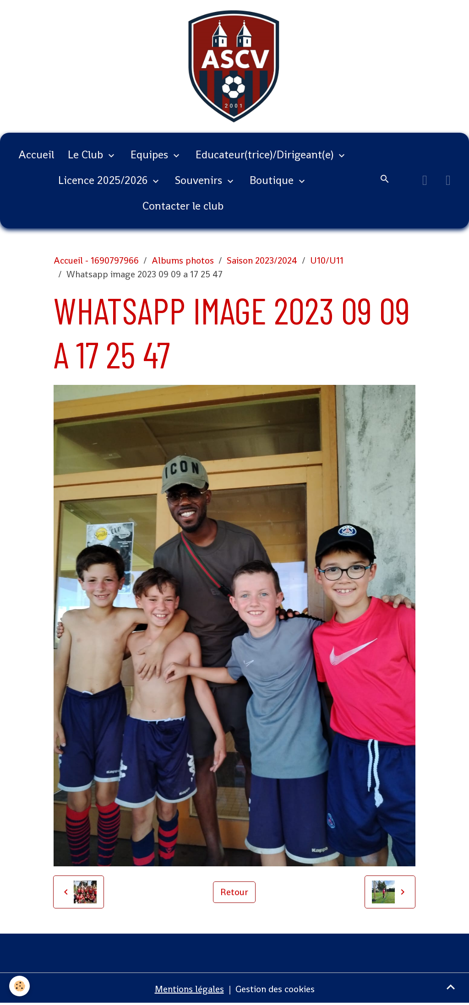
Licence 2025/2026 (104, 180)
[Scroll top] (450, 986)
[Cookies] (19, 986)
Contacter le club (183, 206)
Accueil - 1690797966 (96, 260)
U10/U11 (327, 260)
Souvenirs (200, 180)
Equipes (151, 154)
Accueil (36, 154)
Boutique (273, 180)
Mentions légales (189, 989)
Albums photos (183, 260)
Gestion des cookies (275, 989)
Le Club (87, 154)
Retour (234, 892)
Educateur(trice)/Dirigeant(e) (266, 154)
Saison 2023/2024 (262, 260)
